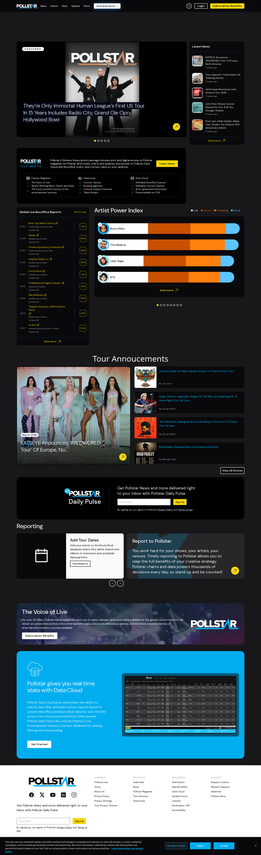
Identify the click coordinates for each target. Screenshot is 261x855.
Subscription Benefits (227, 6)
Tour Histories (140, 796)
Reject (200, 845)
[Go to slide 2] (98, 141)
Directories (139, 800)
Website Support (220, 786)
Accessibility (179, 810)
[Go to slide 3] (102, 141)
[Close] (255, 845)
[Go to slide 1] (95, 141)
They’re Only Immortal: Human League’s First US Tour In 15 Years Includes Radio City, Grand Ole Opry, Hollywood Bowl (83, 112)
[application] (169, 253)
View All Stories (232, 470)
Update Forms (180, 796)
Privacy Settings (103, 800)
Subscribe (138, 782)
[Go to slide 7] (178, 305)
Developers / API (181, 805)
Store (97, 786)
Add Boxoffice (179, 786)
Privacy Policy (165, 509)
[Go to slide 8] (181, 305)
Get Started (39, 744)
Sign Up (180, 502)
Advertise (216, 791)
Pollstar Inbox (218, 796)
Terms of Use (185, 509)
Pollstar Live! (101, 782)
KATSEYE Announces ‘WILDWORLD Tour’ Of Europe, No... (61, 446)
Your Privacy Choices (105, 805)
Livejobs (176, 800)
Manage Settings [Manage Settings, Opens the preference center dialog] (176, 845)
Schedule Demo (107, 6)
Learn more (167, 163)
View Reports (80, 563)
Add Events (178, 782)
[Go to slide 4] (105, 141)
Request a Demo (220, 782)
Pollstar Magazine (142, 791)
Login (201, 6)
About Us (99, 791)
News (136, 786)
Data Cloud (178, 791)
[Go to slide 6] (174, 305)
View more (217, 140)
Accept (224, 845)
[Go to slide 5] (108, 141)
